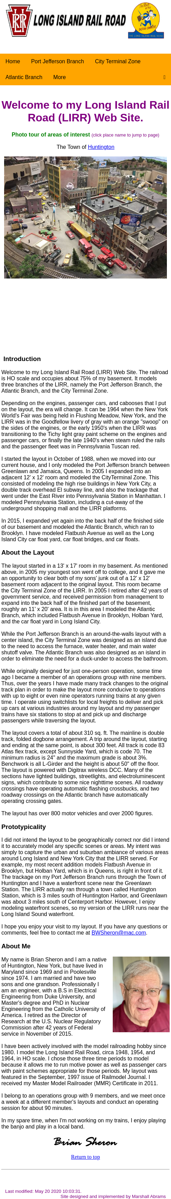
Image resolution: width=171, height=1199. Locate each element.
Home (12, 61)
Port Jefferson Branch (57, 61)
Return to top (85, 1157)
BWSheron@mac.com (118, 933)
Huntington (101, 147)
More (59, 77)
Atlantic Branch (23, 77)
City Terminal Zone (118, 61)
